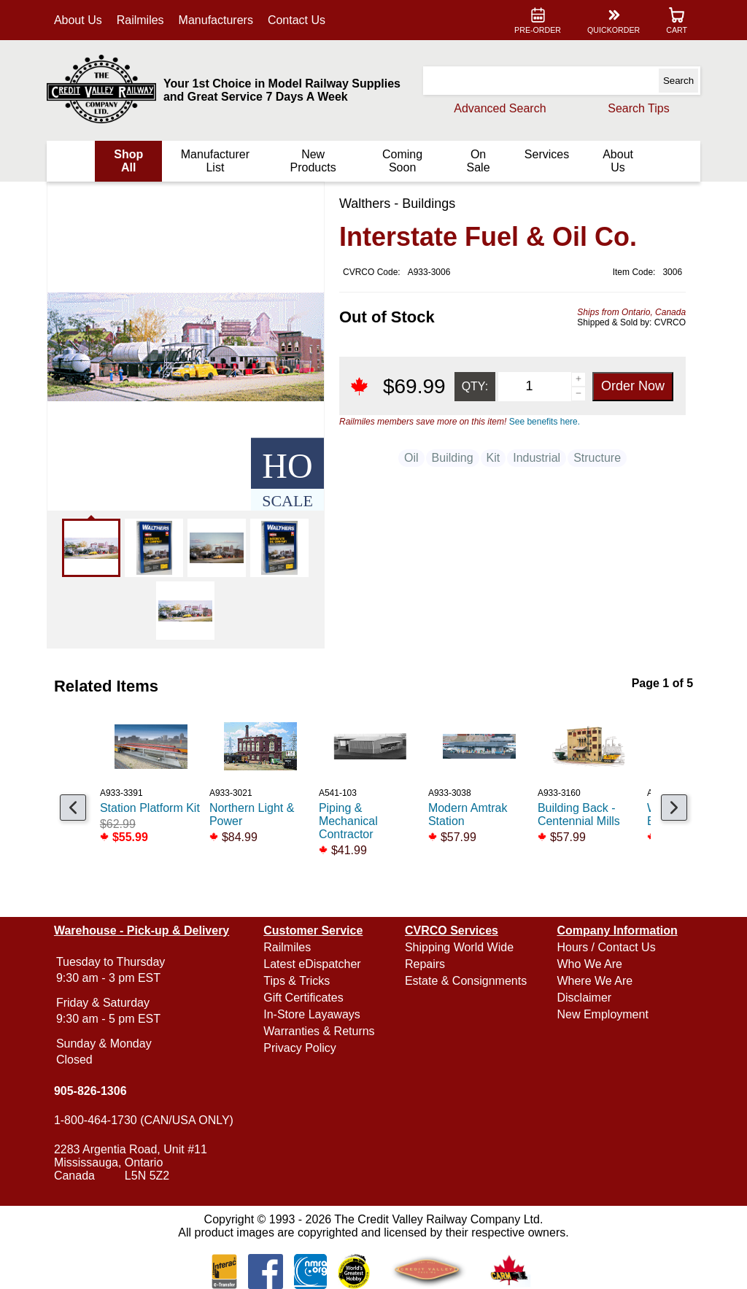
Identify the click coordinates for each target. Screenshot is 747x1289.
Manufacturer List (216, 161)
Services (545, 154)
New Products (313, 161)
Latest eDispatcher (312, 964)
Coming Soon (402, 161)
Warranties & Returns (319, 1031)
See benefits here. (542, 422)
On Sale (477, 161)
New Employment (601, 1014)
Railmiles (142, 20)
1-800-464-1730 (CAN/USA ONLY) (145, 1120)
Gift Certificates (304, 997)
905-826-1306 (91, 1091)
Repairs (425, 964)
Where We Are (594, 981)
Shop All (129, 161)
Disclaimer (583, 997)
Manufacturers (217, 20)
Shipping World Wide (459, 947)
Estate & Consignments (466, 981)
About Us (79, 20)
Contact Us (298, 20)
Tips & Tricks (297, 981)
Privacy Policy (300, 1048)
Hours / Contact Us (605, 947)
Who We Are (589, 964)
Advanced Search (498, 108)
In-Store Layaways (312, 1014)
